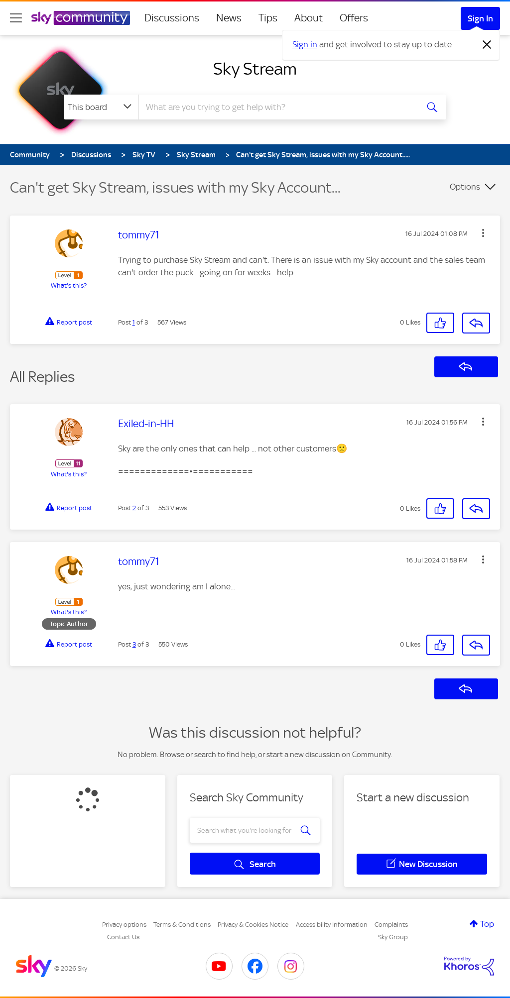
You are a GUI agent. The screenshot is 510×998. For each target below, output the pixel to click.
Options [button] (465, 187)
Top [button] (487, 924)
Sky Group (393, 937)
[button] (483, 233)
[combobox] (276, 107)
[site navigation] (16, 18)
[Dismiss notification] (487, 45)
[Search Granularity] (101, 107)
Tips (267, 18)
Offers (354, 18)
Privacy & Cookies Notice (253, 924)
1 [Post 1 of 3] (133, 322)
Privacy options (124, 924)
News (229, 18)
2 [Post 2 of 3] (134, 508)
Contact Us (123, 937)
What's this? (69, 285)
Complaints (391, 924)
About (308, 18)
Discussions (171, 18)
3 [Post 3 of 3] (134, 644)
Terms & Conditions (182, 924)
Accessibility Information (332, 924)
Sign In (480, 18)
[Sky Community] (80, 17)
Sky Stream (255, 69)
